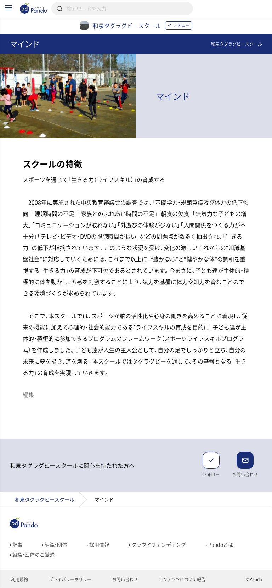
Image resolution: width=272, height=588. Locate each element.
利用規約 (19, 579)
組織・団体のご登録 (32, 554)
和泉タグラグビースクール (44, 499)
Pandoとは (219, 544)
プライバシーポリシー (69, 579)
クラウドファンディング (157, 544)
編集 (28, 394)
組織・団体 (54, 544)
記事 (16, 544)
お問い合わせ (124, 579)
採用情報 (98, 544)
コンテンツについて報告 (181, 579)
